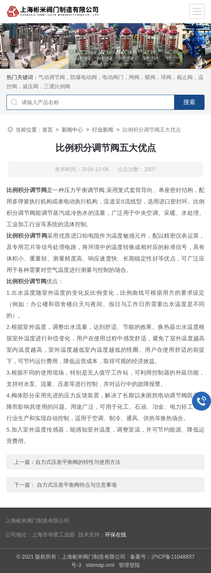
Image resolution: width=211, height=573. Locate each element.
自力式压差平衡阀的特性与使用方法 (78, 462)
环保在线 (115, 535)
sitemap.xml (100, 565)
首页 (47, 130)
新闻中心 (72, 130)
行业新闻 (102, 130)
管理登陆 (129, 565)
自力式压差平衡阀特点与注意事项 (77, 485)
